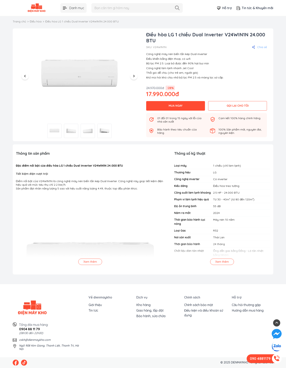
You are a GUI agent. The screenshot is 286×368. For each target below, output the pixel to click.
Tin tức (93, 310)
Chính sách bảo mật (198, 305)
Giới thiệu (95, 305)
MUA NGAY (176, 105)
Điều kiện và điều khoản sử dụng (203, 312)
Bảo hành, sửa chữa (150, 316)
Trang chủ (19, 21)
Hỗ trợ (224, 8)
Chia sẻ (259, 47)
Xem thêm (90, 262)
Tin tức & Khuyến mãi (255, 8)
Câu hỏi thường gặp (246, 305)
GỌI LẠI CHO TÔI (238, 105)
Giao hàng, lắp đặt (150, 310)
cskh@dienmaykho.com (35, 340)
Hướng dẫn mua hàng (248, 310)
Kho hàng (143, 305)
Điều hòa (36, 21)
